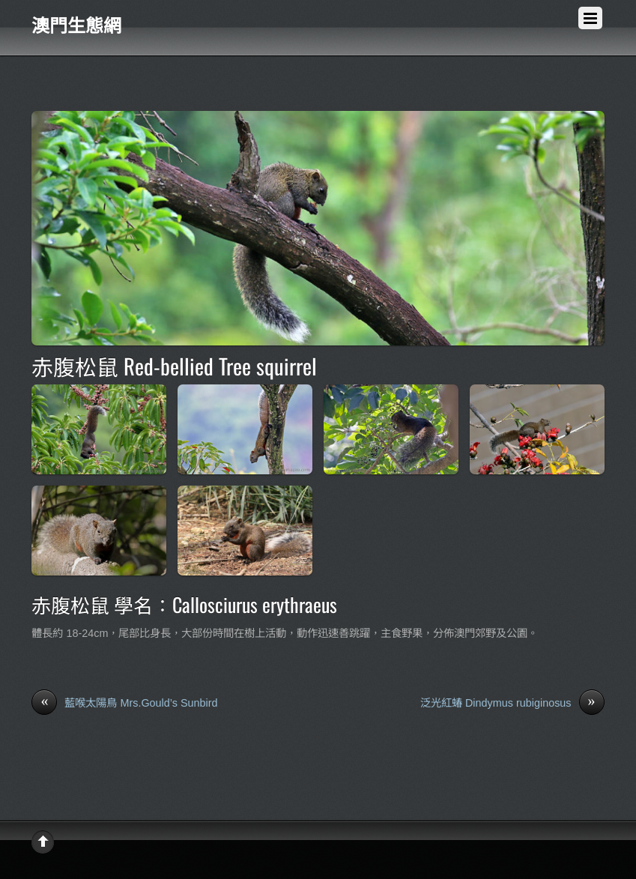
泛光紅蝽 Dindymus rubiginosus (512, 703)
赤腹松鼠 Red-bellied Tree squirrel (174, 365)
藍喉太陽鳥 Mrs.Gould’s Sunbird (124, 703)
